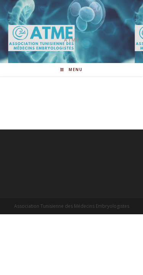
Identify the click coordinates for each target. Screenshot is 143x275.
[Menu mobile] (71, 69)
